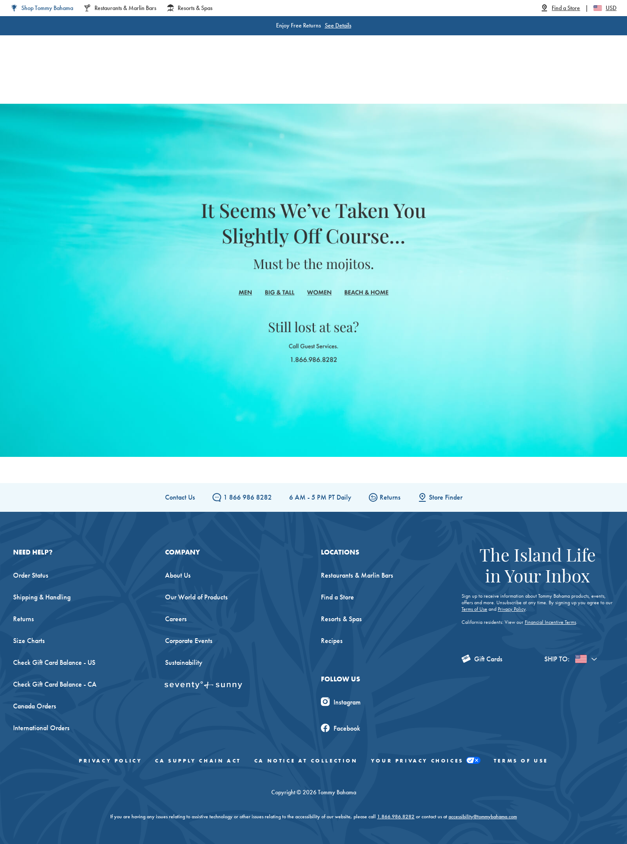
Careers (176, 618)
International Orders (41, 727)
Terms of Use (474, 609)
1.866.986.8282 (396, 816)
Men (184, 78)
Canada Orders (34, 706)
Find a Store (337, 597)
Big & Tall (224, 78)
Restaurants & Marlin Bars (357, 575)
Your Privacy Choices (426, 760)
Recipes (332, 640)
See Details (338, 25)
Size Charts (29, 640)
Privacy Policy (512, 609)
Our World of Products (196, 597)
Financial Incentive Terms (550, 622)
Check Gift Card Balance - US (54, 662)
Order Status (30, 575)
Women (147, 78)
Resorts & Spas (341, 618)
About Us (178, 575)
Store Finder (440, 497)
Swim (298, 78)
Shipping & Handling (42, 597)
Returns (385, 497)
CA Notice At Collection (306, 760)
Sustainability (183, 662)
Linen (264, 78)
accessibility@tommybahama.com (482, 816)
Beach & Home (348, 78)
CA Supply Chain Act (198, 760)
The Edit (401, 78)
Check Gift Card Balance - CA (55, 684)
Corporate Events (188, 640)
